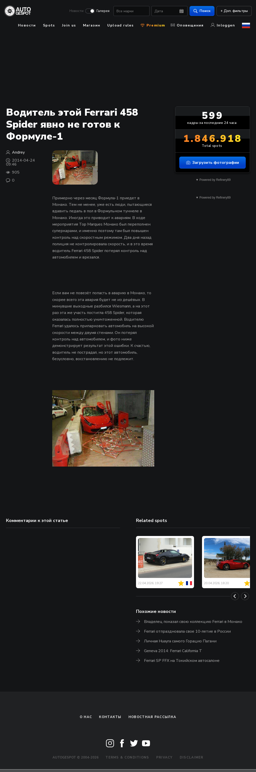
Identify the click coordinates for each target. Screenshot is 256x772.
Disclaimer (192, 757)
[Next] (245, 596)
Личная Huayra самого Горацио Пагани (180, 641)
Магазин (91, 25)
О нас (86, 717)
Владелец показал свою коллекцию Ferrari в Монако (193, 621)
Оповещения (187, 25)
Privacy (164, 757)
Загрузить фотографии (212, 162)
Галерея (101, 11)
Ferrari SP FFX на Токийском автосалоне (182, 660)
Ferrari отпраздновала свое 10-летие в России (187, 631)
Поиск (200, 11)
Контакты (110, 717)
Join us (69, 25)
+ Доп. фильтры (232, 11)
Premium (152, 25)
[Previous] (235, 596)
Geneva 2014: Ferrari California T (173, 651)
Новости (75, 11)
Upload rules (120, 25)
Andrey (18, 152)
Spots (49, 25)
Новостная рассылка (152, 717)
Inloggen (223, 25)
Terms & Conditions (127, 757)
